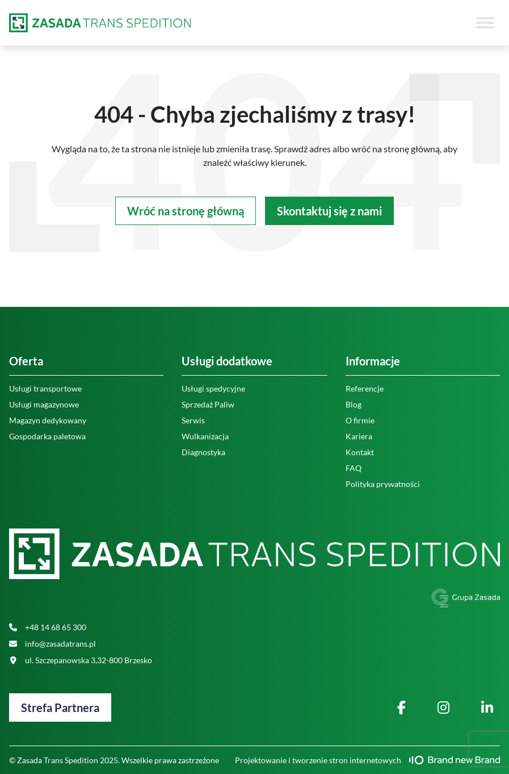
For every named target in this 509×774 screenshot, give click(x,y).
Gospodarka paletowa (47, 436)
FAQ (353, 468)
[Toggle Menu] (485, 22)
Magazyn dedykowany (47, 420)
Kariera (359, 436)
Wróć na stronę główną (185, 211)
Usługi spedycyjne (213, 388)
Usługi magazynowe (44, 404)
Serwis (193, 420)
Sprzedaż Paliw (208, 404)
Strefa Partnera (60, 707)
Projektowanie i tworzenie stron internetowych (367, 760)
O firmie (360, 420)
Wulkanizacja (205, 436)
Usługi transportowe (45, 388)
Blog (353, 404)
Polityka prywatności (383, 484)
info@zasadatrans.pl (52, 643)
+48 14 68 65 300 (47, 627)
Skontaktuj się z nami (329, 211)
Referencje (365, 388)
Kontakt (360, 452)
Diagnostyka (203, 452)
